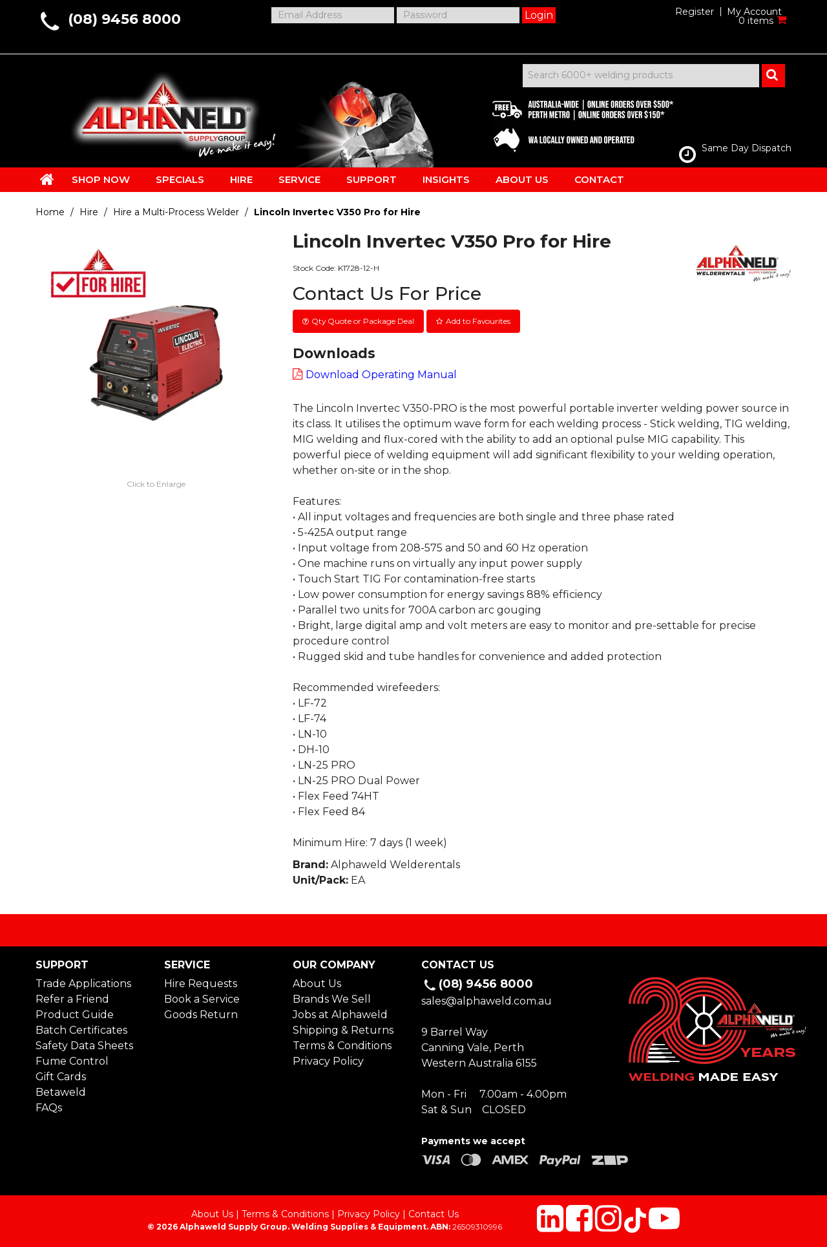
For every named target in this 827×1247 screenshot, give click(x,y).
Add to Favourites (478, 321)
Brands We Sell (332, 999)
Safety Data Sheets (84, 1045)
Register (694, 11)
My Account (754, 11)
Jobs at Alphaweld (340, 1014)
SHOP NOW (101, 179)
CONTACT (599, 179)
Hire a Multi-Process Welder (176, 212)
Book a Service (202, 999)
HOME (47, 179)
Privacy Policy (328, 1061)
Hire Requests (200, 983)
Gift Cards (61, 1077)
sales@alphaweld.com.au (486, 1001)
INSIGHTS (446, 179)
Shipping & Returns (343, 1030)
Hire (88, 212)
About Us (317, 983)
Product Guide (75, 1014)
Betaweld (61, 1092)
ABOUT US (522, 179)
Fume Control (72, 1061)
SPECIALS (180, 179)
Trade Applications (83, 983)
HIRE (241, 179)
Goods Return (201, 1014)
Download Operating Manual (381, 374)
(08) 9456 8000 (124, 19)
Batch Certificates (81, 1030)
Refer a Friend (72, 999)
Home (50, 212)
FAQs (49, 1108)
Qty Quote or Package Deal (362, 321)
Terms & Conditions (342, 1045)
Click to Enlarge (156, 484)
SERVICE (299, 179)
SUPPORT (371, 179)
